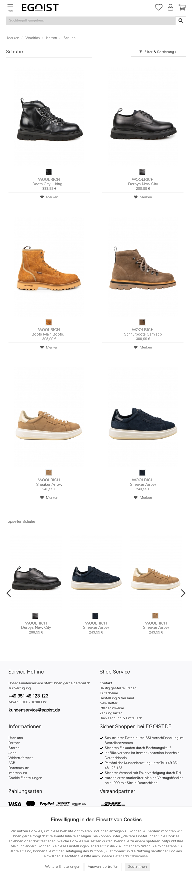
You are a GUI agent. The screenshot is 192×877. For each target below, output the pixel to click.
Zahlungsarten (111, 713)
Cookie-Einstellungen (25, 778)
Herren (51, 38)
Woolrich (33, 38)
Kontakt (106, 683)
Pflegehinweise (112, 708)
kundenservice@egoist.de (34, 710)
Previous (8, 592)
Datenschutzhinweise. (130, 856)
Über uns (15, 738)
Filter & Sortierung (159, 52)
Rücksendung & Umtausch (121, 718)
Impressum (17, 773)
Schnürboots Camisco (143, 332)
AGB (11, 763)
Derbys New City (143, 182)
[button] (169, 8)
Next (183, 592)
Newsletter (109, 703)
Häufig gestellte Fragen (118, 688)
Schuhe (70, 38)
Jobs (12, 753)
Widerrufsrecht (20, 758)
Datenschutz (18, 768)
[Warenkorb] (181, 8)
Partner (14, 743)
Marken (13, 38)
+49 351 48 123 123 (28, 696)
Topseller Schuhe (20, 522)
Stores (14, 748)
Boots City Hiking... (49, 182)
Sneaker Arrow (49, 482)
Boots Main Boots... (49, 332)
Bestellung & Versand (117, 698)
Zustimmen (137, 867)
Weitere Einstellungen (62, 867)
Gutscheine (109, 693)
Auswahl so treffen (103, 867)
